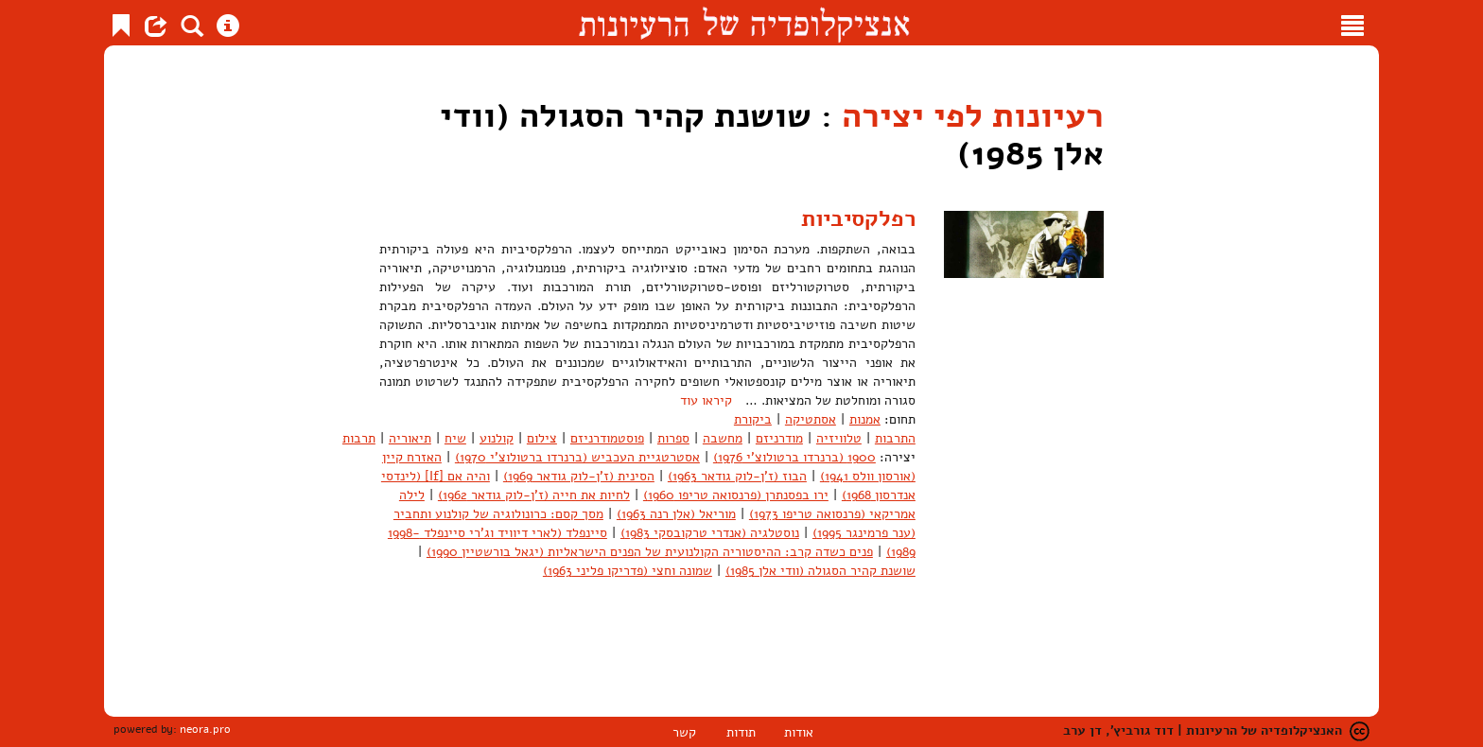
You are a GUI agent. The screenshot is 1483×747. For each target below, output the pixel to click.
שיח (455, 438)
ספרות (673, 438)
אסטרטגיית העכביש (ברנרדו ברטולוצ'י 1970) (577, 457)
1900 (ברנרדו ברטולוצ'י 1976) (794, 457)
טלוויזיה (839, 438)
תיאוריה (410, 438)
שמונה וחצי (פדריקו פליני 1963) (627, 571)
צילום (542, 438)
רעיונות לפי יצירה (973, 116)
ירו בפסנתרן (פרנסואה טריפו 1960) (736, 495)
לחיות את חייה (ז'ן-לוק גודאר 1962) (534, 495)
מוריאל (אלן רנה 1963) (676, 514)
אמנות (865, 419)
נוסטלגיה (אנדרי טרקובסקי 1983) (709, 533)
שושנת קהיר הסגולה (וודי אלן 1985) (820, 571)
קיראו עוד (706, 400)
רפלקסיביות (858, 218)
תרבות (358, 438)
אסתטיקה (810, 419)
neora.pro (205, 729)
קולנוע (497, 438)
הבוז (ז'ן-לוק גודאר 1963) (737, 476)
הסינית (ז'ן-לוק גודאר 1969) (578, 476)
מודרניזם (779, 438)
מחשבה (722, 438)
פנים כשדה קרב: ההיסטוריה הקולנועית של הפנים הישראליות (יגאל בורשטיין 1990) (650, 552)
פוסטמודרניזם (607, 438)
